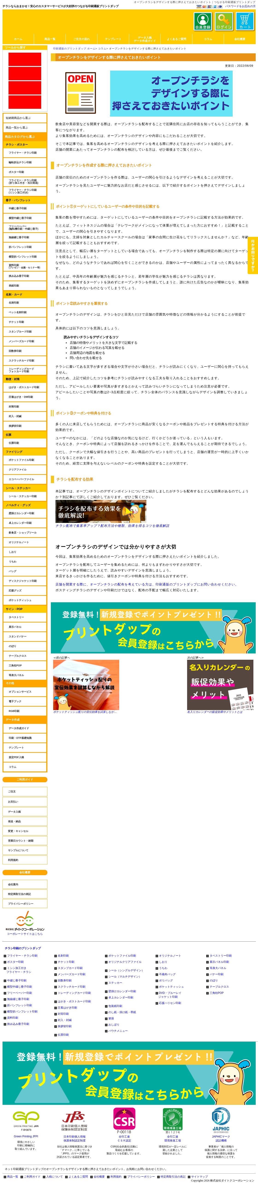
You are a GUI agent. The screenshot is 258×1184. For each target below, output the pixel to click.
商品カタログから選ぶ (20, 136)
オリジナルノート (170, 955)
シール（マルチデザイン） (125, 976)
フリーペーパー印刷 (19, 993)
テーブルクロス (219, 986)
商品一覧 (12, 1176)
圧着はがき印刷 (67, 1007)
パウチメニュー (118, 1030)
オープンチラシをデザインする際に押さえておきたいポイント (147, 48)
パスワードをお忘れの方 (240, 6)
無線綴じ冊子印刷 (18, 999)
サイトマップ (199, 1176)
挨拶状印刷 (65, 1026)
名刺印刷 (63, 955)
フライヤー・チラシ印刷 (22, 955)
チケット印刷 (66, 961)
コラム (102, 48)
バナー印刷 (216, 974)
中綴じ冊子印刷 (16, 980)
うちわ (163, 968)
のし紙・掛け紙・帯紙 (122, 1012)
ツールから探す (15, 47)
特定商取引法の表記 (173, 1176)
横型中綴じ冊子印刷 (19, 986)
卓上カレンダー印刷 (120, 997)
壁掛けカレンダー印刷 (122, 991)
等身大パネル (218, 968)
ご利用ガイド (25, 779)
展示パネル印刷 (219, 961)
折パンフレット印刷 (19, 1005)
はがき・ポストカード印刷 (74, 1001)
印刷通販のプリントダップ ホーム (74, 48)
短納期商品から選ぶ (18, 118)
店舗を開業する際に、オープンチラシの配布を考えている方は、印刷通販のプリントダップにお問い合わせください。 (146, 584)
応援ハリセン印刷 (170, 1003)
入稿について (54, 1176)
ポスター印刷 (15, 961)
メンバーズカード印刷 (71, 974)
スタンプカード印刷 (70, 968)
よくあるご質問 (78, 1176)
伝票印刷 (63, 1034)
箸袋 (111, 1018)
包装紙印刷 (115, 1006)
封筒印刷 (63, 1013)
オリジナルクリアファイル (125, 961)
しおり (163, 961)
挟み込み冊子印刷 (18, 1024)
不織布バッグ (167, 974)
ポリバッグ (166, 980)
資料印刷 (12, 1017)
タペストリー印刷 (221, 955)
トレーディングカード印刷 (74, 993)
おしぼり (113, 1024)
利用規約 (116, 1176)
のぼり (214, 980)
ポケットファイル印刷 (122, 955)
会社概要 (24, 872)
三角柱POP (217, 993)
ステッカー (115, 982)
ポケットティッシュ (171, 986)
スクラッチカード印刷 (71, 986)
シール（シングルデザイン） (126, 970)
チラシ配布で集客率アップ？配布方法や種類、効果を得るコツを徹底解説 (112, 513)
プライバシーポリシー (141, 1176)
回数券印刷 (65, 980)
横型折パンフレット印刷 (22, 1011)
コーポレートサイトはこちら (25, 932)
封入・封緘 (65, 1020)
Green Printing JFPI (26, 1136)
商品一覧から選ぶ (17, 127)
